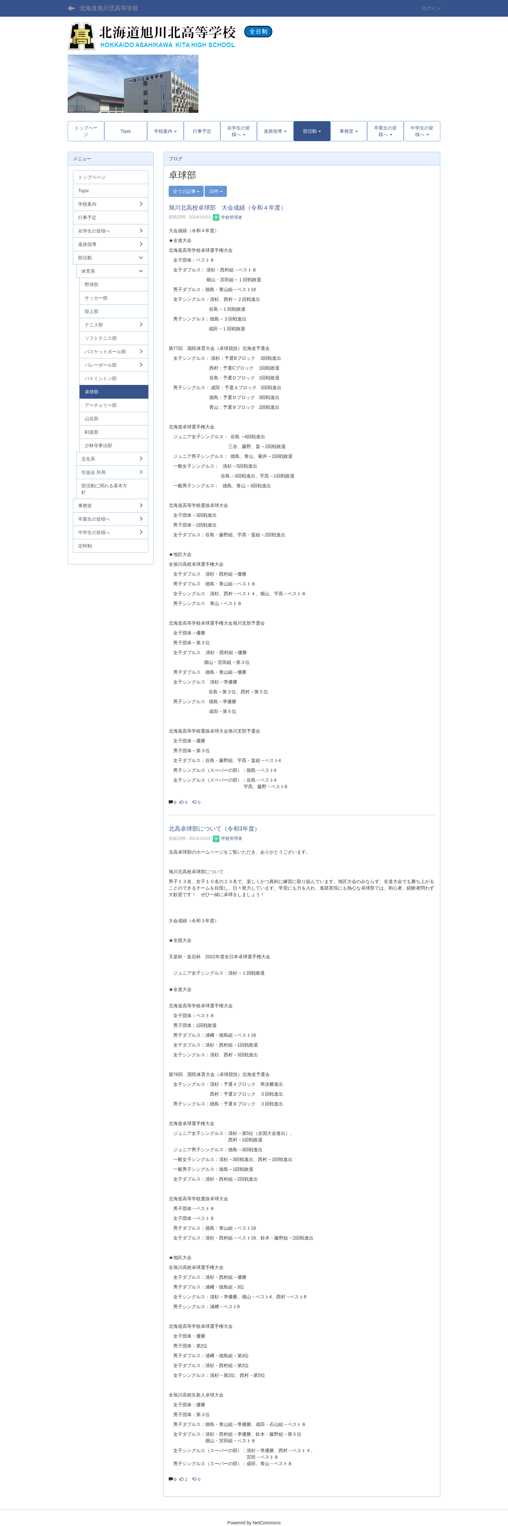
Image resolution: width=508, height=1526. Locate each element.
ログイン (431, 8)
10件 (215, 191)
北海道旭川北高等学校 (108, 8)
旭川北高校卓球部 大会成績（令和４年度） (227, 207)
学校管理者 (228, 217)
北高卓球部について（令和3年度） (214, 828)
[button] (312, 131)
